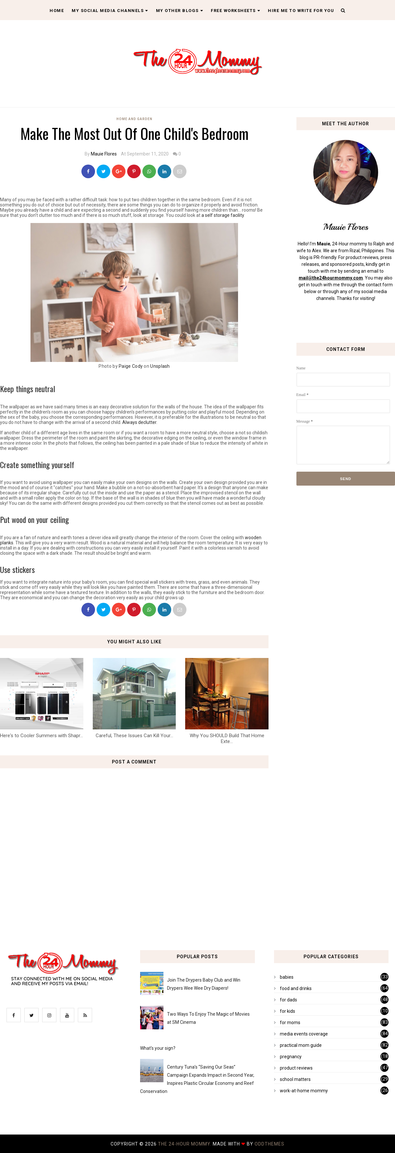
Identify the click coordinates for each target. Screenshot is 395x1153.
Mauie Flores (104, 153)
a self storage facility (222, 215)
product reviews (296, 1068)
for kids (287, 1011)
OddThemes (269, 1144)
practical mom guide (301, 1045)
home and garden (134, 119)
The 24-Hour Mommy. (185, 1144)
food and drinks (296, 988)
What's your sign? (157, 1048)
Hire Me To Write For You (301, 10)
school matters (295, 1079)
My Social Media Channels (110, 10)
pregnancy (291, 1056)
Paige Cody (131, 366)
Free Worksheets (235, 10)
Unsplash (160, 366)
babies (286, 977)
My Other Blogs (179, 10)
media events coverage (304, 1033)
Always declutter (139, 422)
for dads (288, 999)
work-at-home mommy (304, 1090)
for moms (290, 1022)
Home (57, 10)
